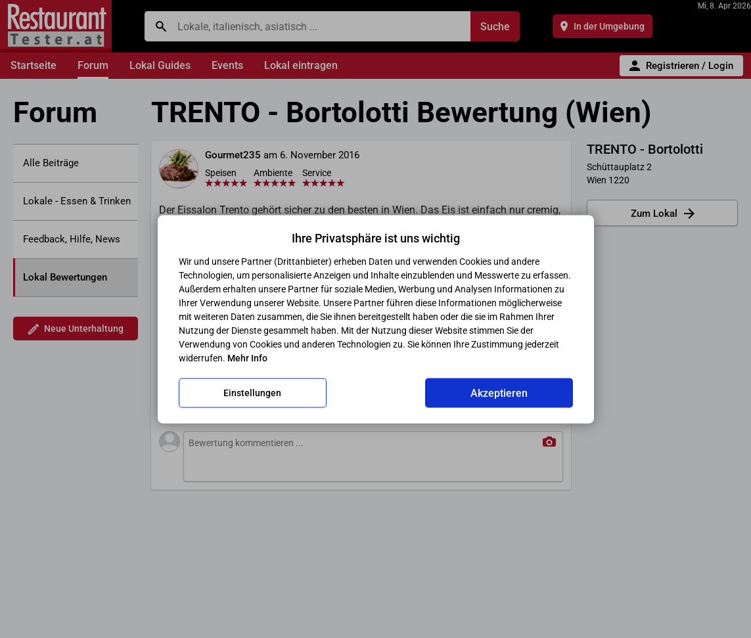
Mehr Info (247, 357)
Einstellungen (252, 393)
